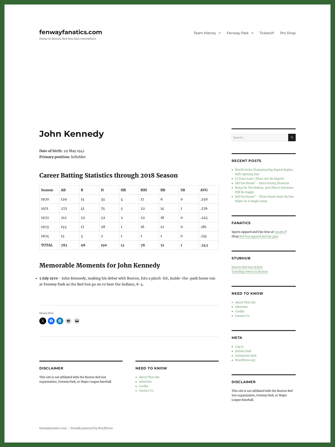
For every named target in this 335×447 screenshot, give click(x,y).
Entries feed (243, 351)
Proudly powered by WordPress (92, 428)
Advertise (145, 382)
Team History (205, 33)
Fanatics (280, 232)
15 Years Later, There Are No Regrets (259, 179)
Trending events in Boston (250, 271)
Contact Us (146, 391)
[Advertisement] (167, 97)
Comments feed (245, 355)
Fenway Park (238, 33)
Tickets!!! (266, 33)
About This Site (149, 377)
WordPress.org (245, 360)
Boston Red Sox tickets (247, 267)
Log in (239, 346)
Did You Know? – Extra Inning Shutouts (262, 183)
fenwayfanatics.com (70, 32)
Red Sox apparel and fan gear (258, 236)
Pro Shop (288, 33)
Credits (143, 386)
